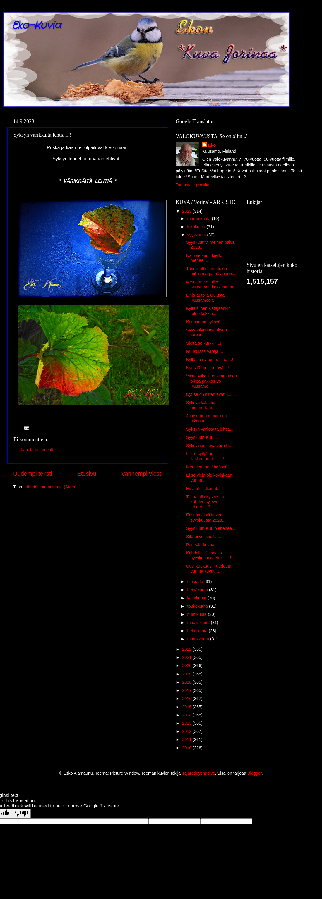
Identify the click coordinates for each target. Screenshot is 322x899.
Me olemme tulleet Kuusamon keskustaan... (211, 284)
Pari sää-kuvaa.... (202, 544)
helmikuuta (198, 630)
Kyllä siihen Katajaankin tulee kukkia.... (208, 311)
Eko (212, 145)
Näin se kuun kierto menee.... (204, 258)
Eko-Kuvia (36, 25)
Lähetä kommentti (37, 449)
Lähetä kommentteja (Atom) (51, 486)
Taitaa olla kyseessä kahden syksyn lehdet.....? (205, 501)
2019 (187, 674)
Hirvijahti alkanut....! (204, 488)
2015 (187, 706)
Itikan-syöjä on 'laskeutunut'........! (205, 456)
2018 (187, 682)
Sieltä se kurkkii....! (203, 343)
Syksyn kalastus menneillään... (201, 405)
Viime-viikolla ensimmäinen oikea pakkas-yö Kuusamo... (211, 381)
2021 (187, 657)
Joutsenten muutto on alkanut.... (206, 418)
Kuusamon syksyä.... (205, 321)
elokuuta (195, 581)
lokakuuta (197, 226)
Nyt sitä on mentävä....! (207, 367)
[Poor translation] (21, 813)
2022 (187, 649)
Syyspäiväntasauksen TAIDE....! (206, 332)
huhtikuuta (197, 614)
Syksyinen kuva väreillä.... (210, 445)
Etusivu (86, 473)
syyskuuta (197, 235)
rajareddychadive (199, 773)
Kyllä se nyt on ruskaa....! (209, 359)
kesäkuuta (197, 598)
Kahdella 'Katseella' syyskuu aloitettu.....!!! (208, 555)
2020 (187, 665)
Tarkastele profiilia (192, 185)
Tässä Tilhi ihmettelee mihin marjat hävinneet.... (212, 271)
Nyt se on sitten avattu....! (210, 394)
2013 (187, 723)
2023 (187, 211)
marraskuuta (199, 218)
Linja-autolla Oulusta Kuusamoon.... (205, 297)
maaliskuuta (199, 622)
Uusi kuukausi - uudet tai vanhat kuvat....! (209, 568)
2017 (187, 690)
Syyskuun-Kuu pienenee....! (212, 528)
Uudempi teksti (32, 473)
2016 (187, 698)
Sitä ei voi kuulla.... (203, 536)
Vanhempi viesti (141, 473)
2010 (187, 747)
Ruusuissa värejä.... (204, 351)
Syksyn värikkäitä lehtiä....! (211, 429)
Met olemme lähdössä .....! (211, 467)
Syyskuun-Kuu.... (202, 437)
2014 (187, 715)
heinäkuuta (198, 589)
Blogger (254, 773)
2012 (187, 731)
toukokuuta (198, 606)
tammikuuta (198, 639)
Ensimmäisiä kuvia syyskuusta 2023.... (206, 517)
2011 (187, 739)
